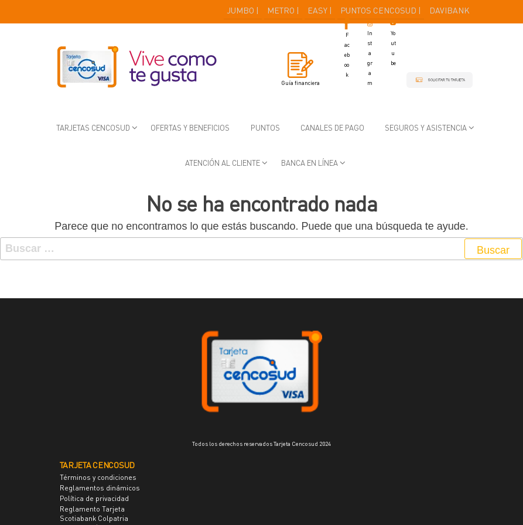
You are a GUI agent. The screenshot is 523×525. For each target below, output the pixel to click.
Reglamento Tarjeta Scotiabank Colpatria (94, 513)
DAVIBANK (449, 10)
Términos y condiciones (98, 477)
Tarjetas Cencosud (93, 127)
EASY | (319, 10)
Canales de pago (332, 127)
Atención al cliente (222, 163)
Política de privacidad (94, 498)
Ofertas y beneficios (190, 127)
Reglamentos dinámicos (100, 487)
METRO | (283, 10)
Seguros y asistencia (426, 127)
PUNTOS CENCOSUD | (380, 10)
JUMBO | (243, 10)
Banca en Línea (309, 163)
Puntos (265, 127)
